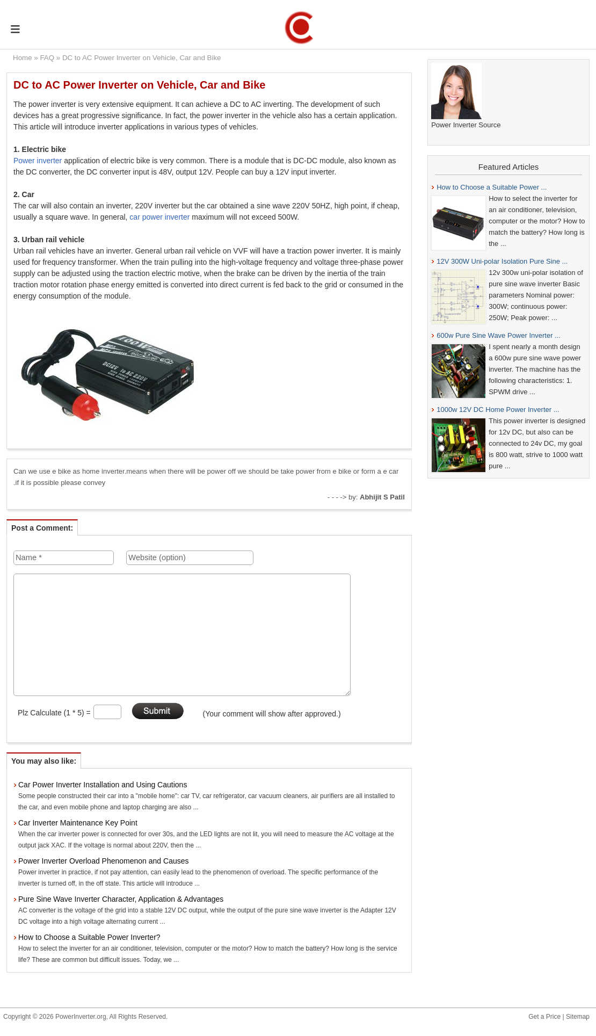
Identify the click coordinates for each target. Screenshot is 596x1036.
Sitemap (578, 1016)
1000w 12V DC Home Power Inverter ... (498, 409)
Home (22, 58)
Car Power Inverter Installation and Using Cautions (102, 784)
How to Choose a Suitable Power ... (492, 187)
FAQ (47, 58)
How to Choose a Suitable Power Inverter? (89, 937)
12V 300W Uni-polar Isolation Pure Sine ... (502, 261)
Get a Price (544, 1016)
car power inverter (159, 217)
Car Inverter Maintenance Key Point (77, 822)
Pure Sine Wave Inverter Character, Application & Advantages (120, 899)
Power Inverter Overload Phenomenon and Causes (103, 861)
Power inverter (37, 160)
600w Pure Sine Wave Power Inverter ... (499, 335)
